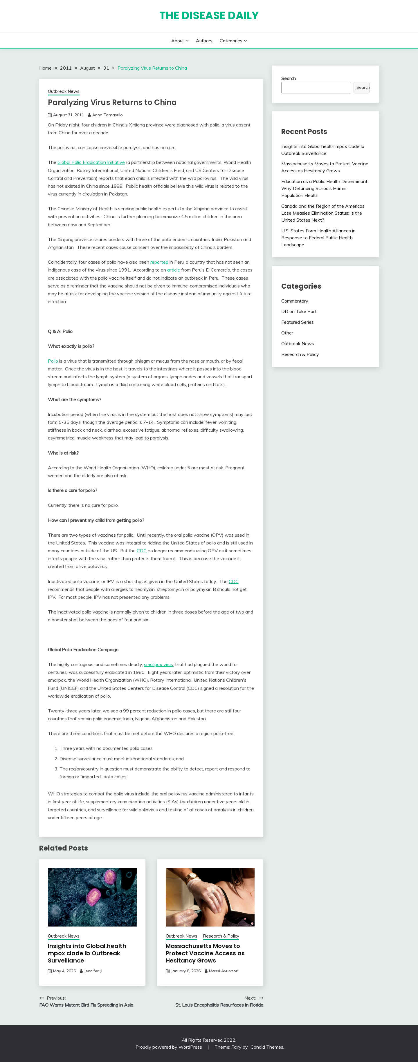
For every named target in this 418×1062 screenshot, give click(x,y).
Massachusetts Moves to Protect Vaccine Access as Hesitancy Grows (205, 953)
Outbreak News (64, 91)
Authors (204, 41)
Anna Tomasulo (107, 114)
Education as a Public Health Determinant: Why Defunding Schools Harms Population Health (324, 188)
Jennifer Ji (93, 971)
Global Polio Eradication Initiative (91, 162)
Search (288, 78)
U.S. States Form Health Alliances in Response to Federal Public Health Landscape (318, 237)
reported (159, 262)
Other (287, 333)
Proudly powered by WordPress (169, 1047)
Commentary (294, 301)
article (173, 270)
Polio (53, 361)
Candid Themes (267, 1047)
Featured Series (297, 322)
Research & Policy (221, 936)
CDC (142, 550)
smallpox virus (158, 664)
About (177, 41)
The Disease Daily (209, 15)
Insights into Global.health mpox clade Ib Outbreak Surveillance (87, 953)
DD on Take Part (299, 311)
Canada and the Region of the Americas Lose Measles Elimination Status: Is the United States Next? (323, 213)
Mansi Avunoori (223, 971)
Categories (231, 41)
